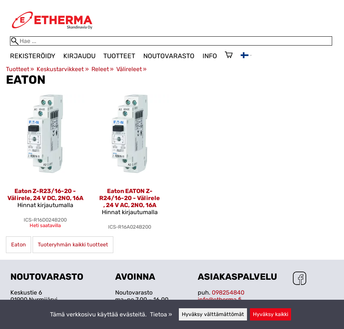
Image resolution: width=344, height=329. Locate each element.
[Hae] (171, 41)
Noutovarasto (168, 56)
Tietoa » (161, 314)
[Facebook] (299, 279)
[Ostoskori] (229, 55)
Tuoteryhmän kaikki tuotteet (73, 245)
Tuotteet (119, 56)
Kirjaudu (79, 56)
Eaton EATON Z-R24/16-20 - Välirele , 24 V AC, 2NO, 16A (129, 198)
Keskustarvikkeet (62, 69)
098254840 (228, 292)
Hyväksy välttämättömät (213, 314)
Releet (102, 69)
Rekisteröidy (32, 56)
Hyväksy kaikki (270, 314)
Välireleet (131, 69)
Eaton (18, 245)
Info (210, 56)
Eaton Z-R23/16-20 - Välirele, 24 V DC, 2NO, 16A (45, 194)
